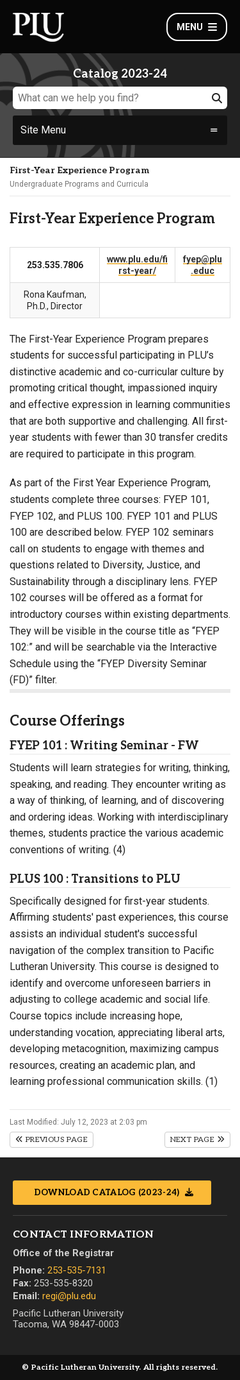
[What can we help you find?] (120, 98)
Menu (197, 27)
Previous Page (51, 1140)
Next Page (197, 1140)
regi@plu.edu (69, 1296)
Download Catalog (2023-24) (108, 1193)
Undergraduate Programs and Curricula (79, 184)
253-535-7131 (76, 1270)
